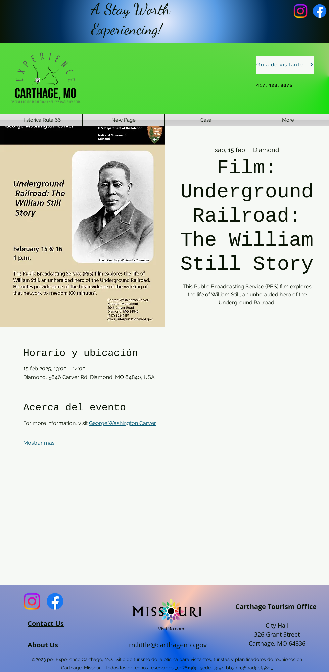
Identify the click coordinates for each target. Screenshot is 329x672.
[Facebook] (320, 11)
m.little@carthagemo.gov (168, 644)
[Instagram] (300, 11)
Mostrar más (39, 443)
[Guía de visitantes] (285, 65)
